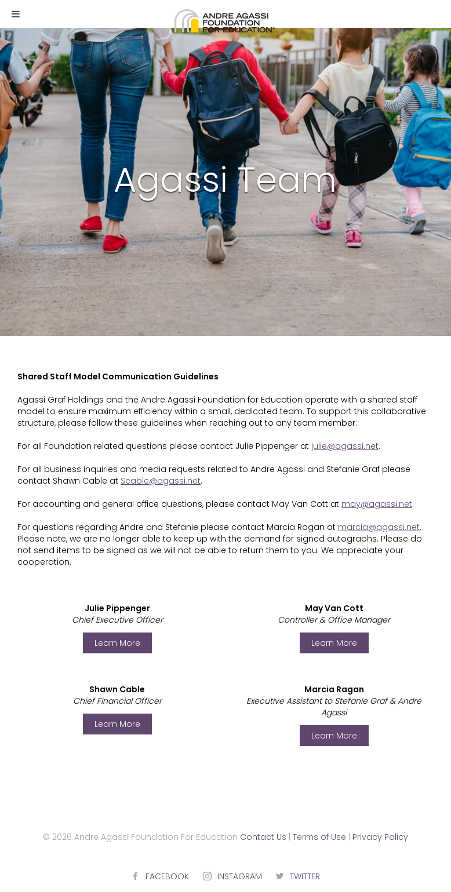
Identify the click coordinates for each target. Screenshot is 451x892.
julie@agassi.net (345, 446)
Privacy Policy (380, 837)
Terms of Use (319, 837)
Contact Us (263, 837)
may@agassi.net (376, 504)
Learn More (117, 643)
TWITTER (305, 876)
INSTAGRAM (239, 876)
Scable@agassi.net (161, 481)
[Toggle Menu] (15, 14)
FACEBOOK (167, 876)
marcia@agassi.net (379, 527)
